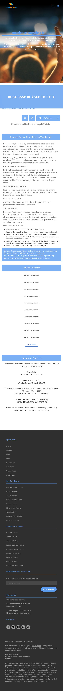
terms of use (36, 646)
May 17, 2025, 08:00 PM (31, 332)
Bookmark (9, 642)
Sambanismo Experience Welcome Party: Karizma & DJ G (31, 309)
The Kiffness (31, 329)
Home (8, 446)
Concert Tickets (12, 533)
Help (8, 454)
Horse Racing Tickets (14, 516)
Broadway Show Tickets (15, 545)
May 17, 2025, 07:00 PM (31, 325)
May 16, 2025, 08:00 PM (31, 311)
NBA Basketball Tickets (14, 487)
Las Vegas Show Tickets (15, 549)
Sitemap (18, 642)
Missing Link (31, 336)
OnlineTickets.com (12, 656)
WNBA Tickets (11, 512)
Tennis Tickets (11, 496)
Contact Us (10, 463)
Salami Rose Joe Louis (31, 288)
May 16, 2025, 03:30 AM (31, 297)
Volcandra (31, 281)
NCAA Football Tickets (14, 500)
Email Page (10, 475)
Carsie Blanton (31, 295)
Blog (8, 458)
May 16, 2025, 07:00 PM (31, 304)
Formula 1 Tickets (12, 520)
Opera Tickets (11, 562)
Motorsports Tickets (13, 508)
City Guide (10, 467)
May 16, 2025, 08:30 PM (31, 318)
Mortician (31, 302)
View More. (31, 352)
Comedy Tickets (12, 541)
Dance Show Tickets (13, 553)
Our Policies (28, 642)
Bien (31, 322)
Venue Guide (11, 471)
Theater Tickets (12, 537)
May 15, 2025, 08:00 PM (31, 290)
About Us (9, 450)
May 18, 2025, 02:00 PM (31, 338)
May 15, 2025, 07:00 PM (31, 283)
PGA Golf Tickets (12, 491)
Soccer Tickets (11, 504)
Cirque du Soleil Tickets (14, 566)
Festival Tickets (11, 557)
